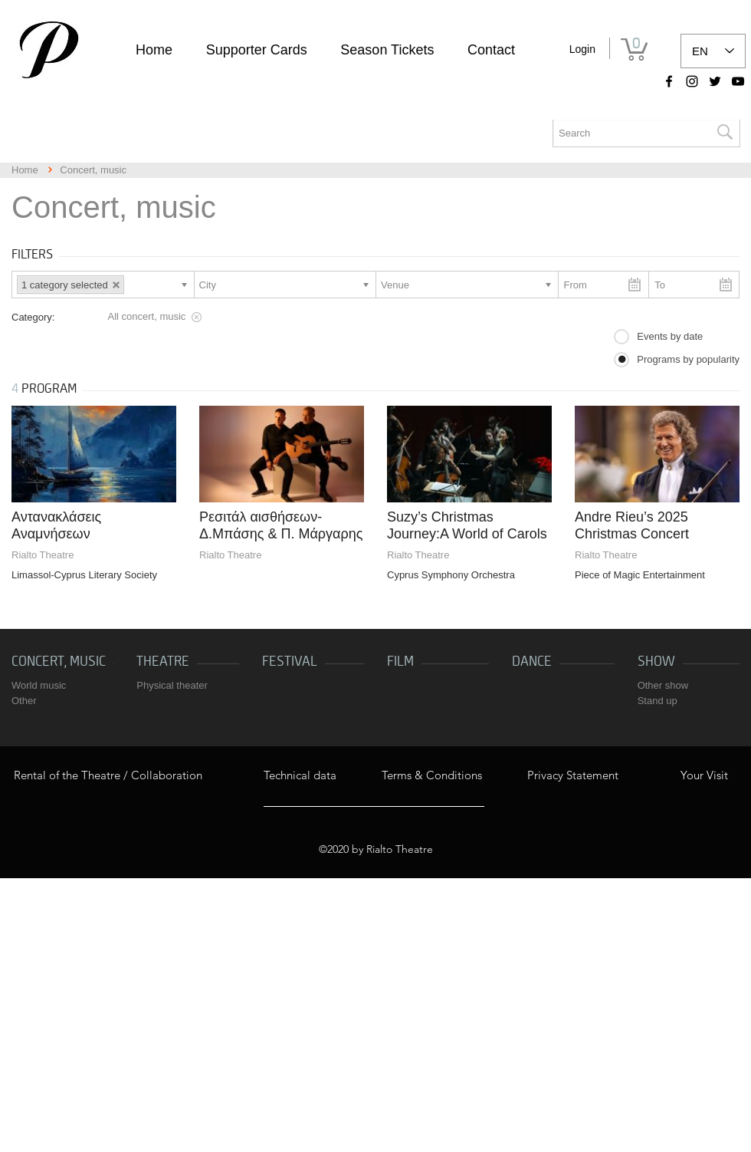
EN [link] (700, 51)
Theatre (162, 661)
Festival (289, 661)
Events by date (670, 336)
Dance (532, 661)
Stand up (657, 700)
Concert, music (58, 661)
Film (400, 661)
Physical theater (172, 685)
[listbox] (713, 51)
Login (582, 49)
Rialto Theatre (42, 555)
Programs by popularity (688, 359)
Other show (663, 685)
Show (656, 661)
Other (24, 700)
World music (38, 685)
